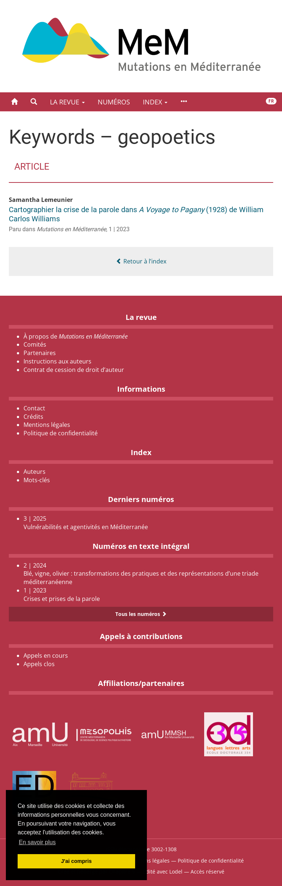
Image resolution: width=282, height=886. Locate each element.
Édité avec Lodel (162, 871)
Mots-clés (37, 480)
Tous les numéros (141, 613)
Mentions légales (47, 425)
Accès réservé (207, 871)
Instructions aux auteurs (57, 361)
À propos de (76, 336)
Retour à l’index (141, 261)
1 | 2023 (119, 229)
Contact (34, 408)
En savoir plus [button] (37, 842)
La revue (67, 101)
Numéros (114, 101)
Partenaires (40, 353)
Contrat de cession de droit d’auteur (74, 370)
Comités (35, 344)
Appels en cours (46, 655)
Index (155, 101)
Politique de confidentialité (61, 433)
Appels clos (39, 664)
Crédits (33, 417)
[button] (34, 101)
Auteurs (35, 472)
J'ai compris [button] (76, 861)
